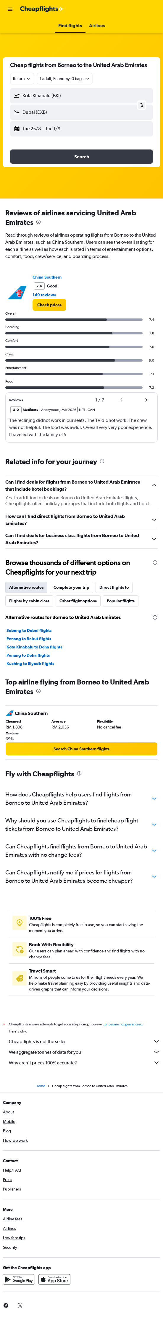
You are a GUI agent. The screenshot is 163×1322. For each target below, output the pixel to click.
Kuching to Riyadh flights (30, 663)
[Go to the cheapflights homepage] (42, 9)
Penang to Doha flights (28, 655)
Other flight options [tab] (78, 601)
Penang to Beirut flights (29, 638)
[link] (49, 305)
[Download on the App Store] (54, 1286)
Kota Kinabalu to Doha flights (34, 647)
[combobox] (22, 78)
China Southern (47, 277)
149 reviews (44, 294)
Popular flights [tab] (121, 601)
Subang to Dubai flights (29, 630)
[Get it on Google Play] (19, 1286)
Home (40, 1092)
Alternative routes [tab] (26, 587)
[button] (10, 9)
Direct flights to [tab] (114, 587)
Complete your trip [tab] (71, 587)
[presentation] (38, 222)
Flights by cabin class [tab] (29, 601)
